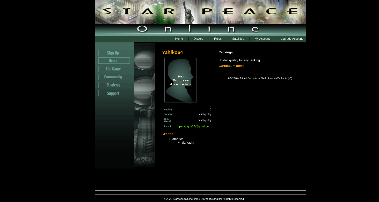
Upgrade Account (291, 38)
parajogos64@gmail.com (195, 126)
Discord (199, 38)
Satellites (238, 38)
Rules (218, 38)
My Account (262, 38)
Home (179, 38)
